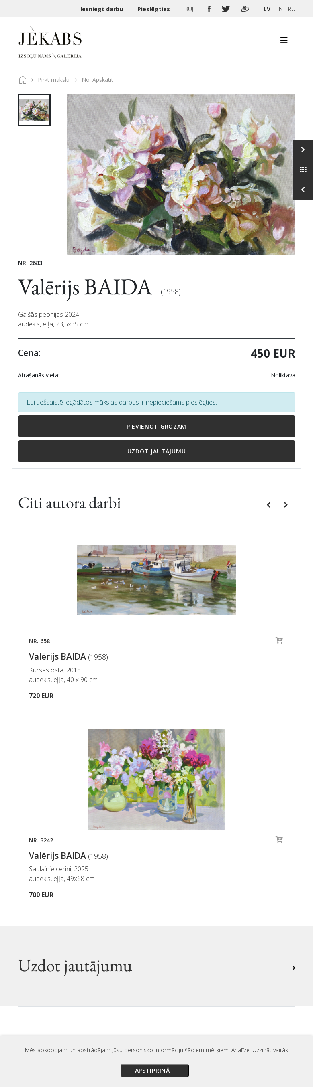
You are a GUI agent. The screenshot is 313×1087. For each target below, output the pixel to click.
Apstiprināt (154, 1070)
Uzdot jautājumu (156, 451)
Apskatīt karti (47, 955)
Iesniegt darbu (102, 9)
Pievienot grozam (156, 426)
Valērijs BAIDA (87, 286)
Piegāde (175, 882)
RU (291, 9)
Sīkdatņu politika (188, 915)
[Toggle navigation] (284, 42)
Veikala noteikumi (190, 893)
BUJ (189, 9)
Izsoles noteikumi (189, 859)
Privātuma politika (190, 904)
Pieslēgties (154, 9)
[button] (269, 504)
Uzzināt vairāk (270, 1050)
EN (279, 9)
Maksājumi (179, 870)
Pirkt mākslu (54, 79)
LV (267, 9)
